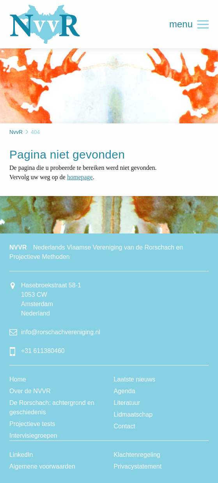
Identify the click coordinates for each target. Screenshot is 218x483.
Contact (124, 426)
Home (17, 379)
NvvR (44, 24)
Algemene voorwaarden (42, 466)
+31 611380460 (43, 351)
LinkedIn (21, 454)
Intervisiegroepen (33, 435)
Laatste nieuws (135, 379)
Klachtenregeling (137, 454)
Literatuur (127, 402)
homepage (80, 177)
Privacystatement (138, 466)
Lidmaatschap (133, 414)
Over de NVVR (30, 391)
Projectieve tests (32, 424)
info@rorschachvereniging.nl (60, 332)
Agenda (124, 391)
